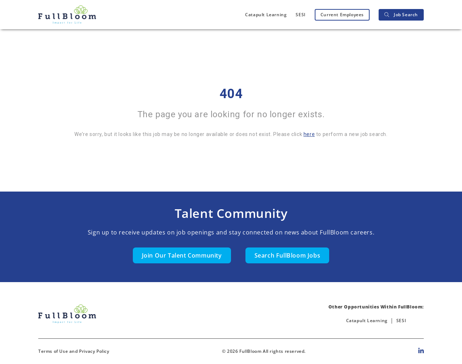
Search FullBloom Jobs (287, 255)
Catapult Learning (266, 15)
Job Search (401, 15)
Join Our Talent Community (182, 255)
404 (231, 93)
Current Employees (342, 15)
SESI (300, 15)
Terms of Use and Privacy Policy (73, 351)
